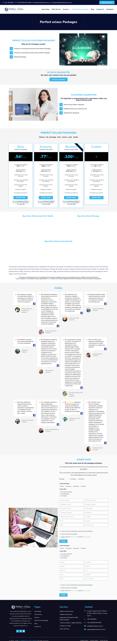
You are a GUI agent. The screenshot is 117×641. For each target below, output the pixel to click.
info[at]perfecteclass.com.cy (43, 2)
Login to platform (106, 2)
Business (76, 486)
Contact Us (100, 9)
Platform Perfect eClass (67, 611)
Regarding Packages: (20, 57)
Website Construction (66, 614)
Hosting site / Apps (65, 626)
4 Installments (65, 494)
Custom (83, 486)
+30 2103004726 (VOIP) (24, 2)
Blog (92, 9)
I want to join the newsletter (69, 534)
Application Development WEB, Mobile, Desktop (69, 619)
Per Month (64, 496)
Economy (68, 486)
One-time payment (66, 492)
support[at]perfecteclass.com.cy (63, 2)
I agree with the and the (76, 537)
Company (73, 479)
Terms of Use (74, 537)
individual (81, 479)
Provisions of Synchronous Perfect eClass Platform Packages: (32, 53)
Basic (62, 486)
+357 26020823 (9, 2)
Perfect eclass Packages (80, 9)
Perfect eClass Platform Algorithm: (74, 105)
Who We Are (56, 9)
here (49, 279)
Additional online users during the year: (76, 109)
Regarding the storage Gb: (72, 113)
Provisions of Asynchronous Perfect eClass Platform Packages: (33, 49)
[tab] (34, 49)
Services (66, 9)
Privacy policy (87, 537)
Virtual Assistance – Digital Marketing (71, 623)
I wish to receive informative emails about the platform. (77, 531)
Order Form (20, 198)
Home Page (45, 9)
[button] (58, 79)
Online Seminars (65, 629)
